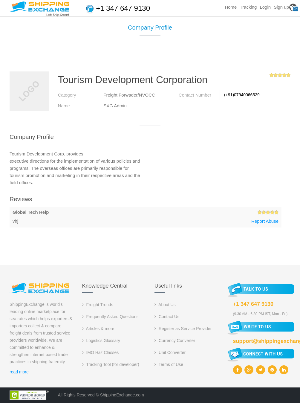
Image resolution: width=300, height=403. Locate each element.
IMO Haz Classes (100, 352)
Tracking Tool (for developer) (110, 364)
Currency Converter (174, 340)
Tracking (248, 7)
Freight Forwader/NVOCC (129, 94)
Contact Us (166, 316)
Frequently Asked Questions (110, 316)
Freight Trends (97, 304)
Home (231, 7)
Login (265, 7)
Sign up (281, 7)
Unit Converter (170, 352)
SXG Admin (115, 105)
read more (19, 372)
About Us (165, 304)
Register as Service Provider (183, 328)
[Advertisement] (150, 55)
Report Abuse (264, 221)
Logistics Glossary (101, 340)
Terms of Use (168, 364)
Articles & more (98, 328)
